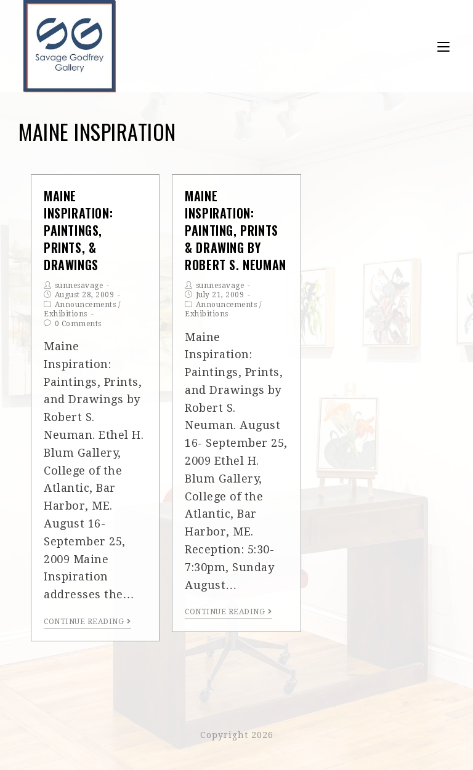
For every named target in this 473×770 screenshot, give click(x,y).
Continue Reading (87, 621)
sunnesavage (79, 285)
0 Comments (78, 323)
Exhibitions (65, 314)
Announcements (85, 304)
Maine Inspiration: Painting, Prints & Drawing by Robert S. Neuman (235, 230)
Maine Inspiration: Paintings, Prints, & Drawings (78, 230)
